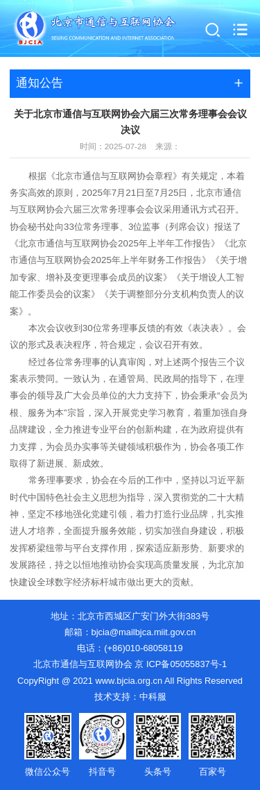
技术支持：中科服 (130, 696)
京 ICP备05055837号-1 (181, 664)
